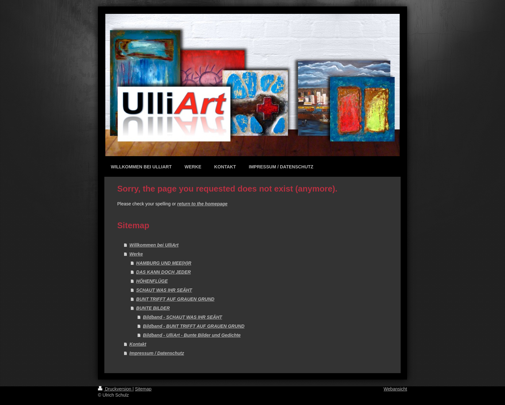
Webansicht (395, 388)
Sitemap (143, 388)
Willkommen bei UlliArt (153, 245)
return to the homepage (202, 203)
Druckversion (115, 388)
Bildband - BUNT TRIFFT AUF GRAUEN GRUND (193, 326)
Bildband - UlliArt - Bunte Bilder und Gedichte (192, 335)
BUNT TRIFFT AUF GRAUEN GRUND (175, 299)
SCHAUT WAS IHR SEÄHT (164, 290)
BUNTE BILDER (153, 308)
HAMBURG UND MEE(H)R (163, 263)
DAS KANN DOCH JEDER (163, 272)
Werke (136, 254)
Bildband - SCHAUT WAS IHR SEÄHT (182, 317)
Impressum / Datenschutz (156, 353)
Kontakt (137, 344)
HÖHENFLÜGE (152, 281)
